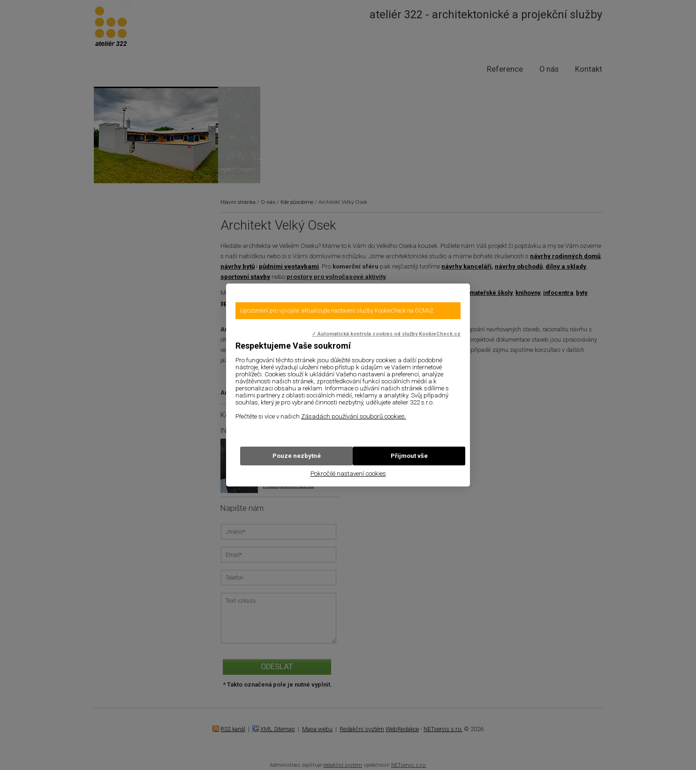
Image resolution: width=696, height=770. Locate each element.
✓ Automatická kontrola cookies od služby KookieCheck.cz (386, 334)
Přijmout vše (409, 455)
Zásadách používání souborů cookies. (353, 416)
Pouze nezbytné (296, 455)
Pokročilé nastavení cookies (348, 473)
